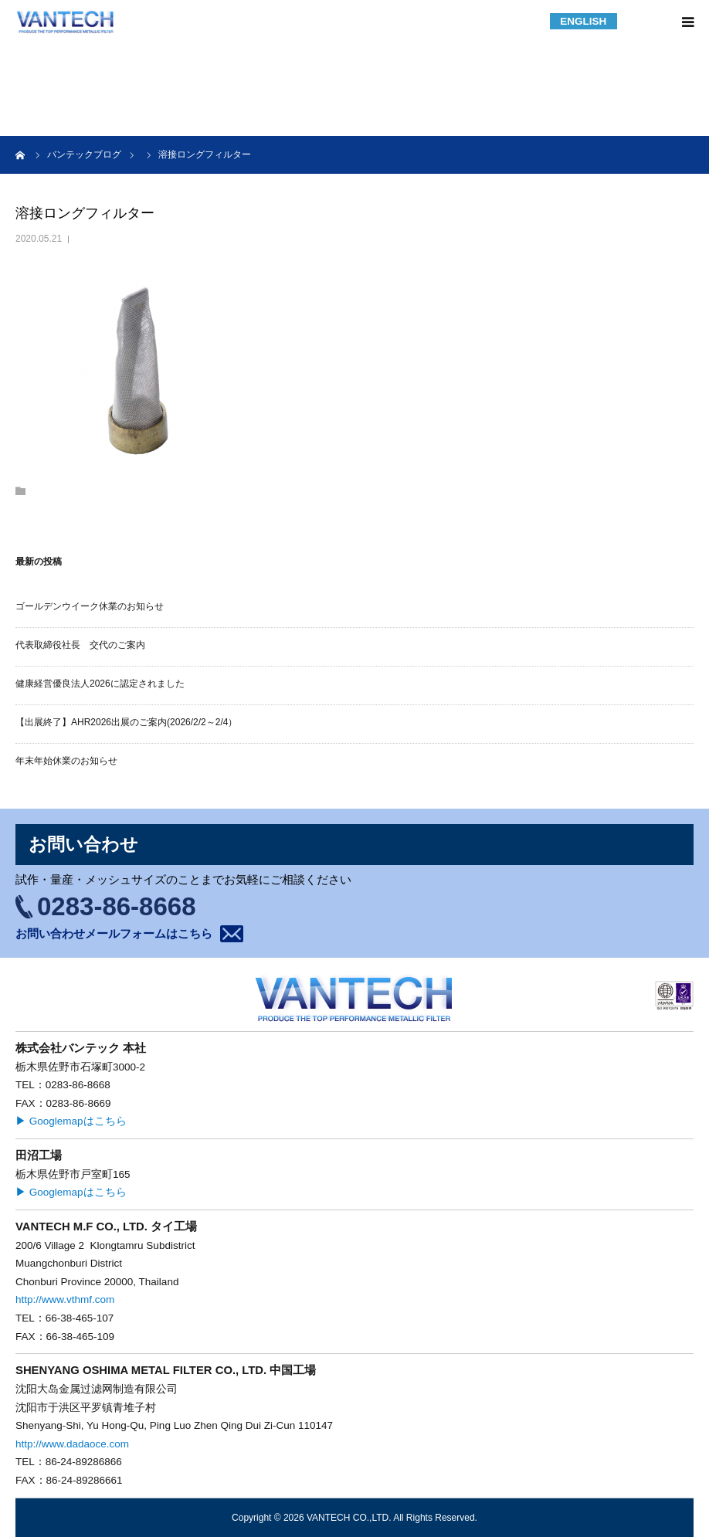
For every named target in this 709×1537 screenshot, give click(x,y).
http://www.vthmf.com (64, 1299)
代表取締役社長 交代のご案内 (80, 645)
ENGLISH (583, 21)
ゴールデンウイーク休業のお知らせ (89, 606)
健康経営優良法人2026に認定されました (100, 683)
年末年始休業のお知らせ (66, 760)
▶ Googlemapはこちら (71, 1121)
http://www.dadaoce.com (72, 1444)
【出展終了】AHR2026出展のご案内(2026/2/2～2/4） (126, 722)
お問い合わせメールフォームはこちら (113, 933)
